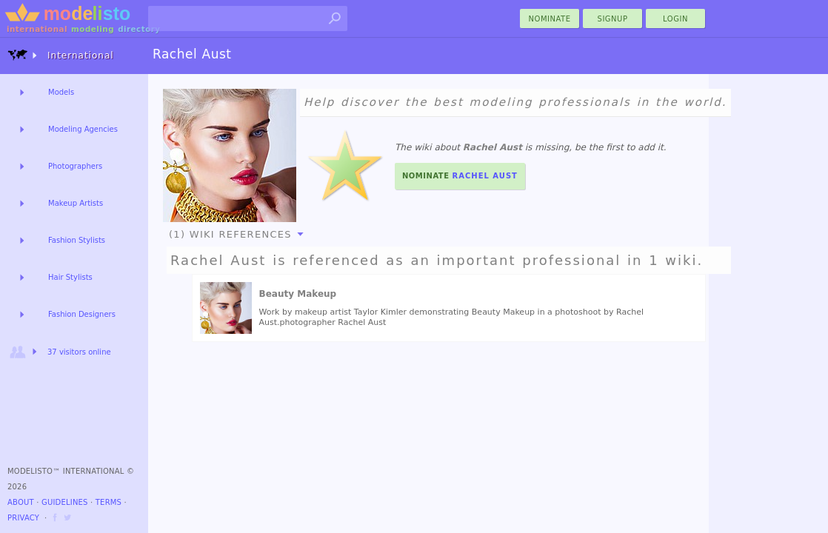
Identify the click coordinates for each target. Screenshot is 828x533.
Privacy (23, 518)
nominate (550, 19)
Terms (108, 502)
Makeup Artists (75, 203)
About (20, 502)
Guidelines (64, 502)
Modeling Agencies (83, 129)
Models (61, 92)
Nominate (460, 176)
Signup (613, 19)
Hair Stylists (70, 277)
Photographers (75, 166)
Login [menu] (675, 19)
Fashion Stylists (76, 240)
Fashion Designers (82, 314)
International (60, 55)
